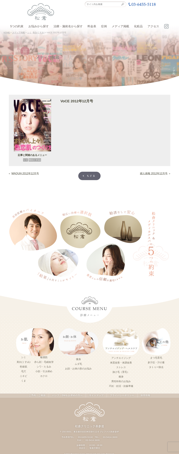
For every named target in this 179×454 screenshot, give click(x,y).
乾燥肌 (23, 366)
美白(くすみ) (35, 160)
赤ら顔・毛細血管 (44, 361)
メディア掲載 (120, 26)
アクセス (153, 26)
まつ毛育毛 (156, 357)
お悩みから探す (38, 26)
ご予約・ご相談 (38, 395)
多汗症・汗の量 (156, 362)
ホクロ (43, 375)
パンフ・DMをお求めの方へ (67, 395)
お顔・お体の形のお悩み (78, 368)
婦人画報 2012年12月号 (155, 173)
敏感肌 (43, 357)
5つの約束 (16, 26)
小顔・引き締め (43, 371)
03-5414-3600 (110, 436)
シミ (25, 160)
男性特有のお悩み (121, 381)
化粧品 (138, 26)
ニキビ (23, 375)
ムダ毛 (78, 363)
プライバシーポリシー (120, 395)
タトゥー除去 (156, 367)
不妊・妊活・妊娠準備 (121, 385)
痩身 (78, 359)
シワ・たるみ (44, 366)
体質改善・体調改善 (121, 362)
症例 (104, 26)
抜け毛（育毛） (121, 371)
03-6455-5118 (86, 436)
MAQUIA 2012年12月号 (23, 173)
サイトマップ (95, 395)
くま (23, 380)
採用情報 (143, 395)
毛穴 (23, 371)
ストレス (121, 367)
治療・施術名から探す (68, 26)
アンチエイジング (121, 357)
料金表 (91, 26)
